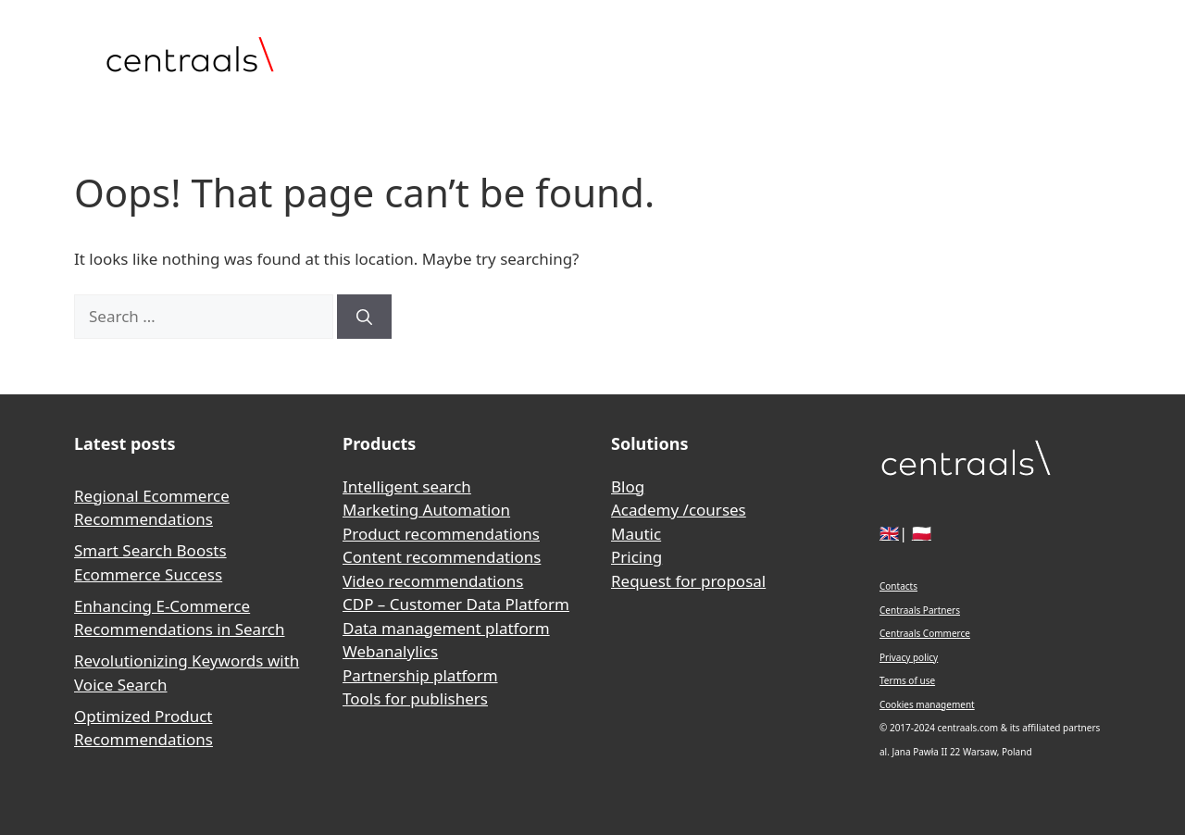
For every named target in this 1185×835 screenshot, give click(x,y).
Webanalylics (390, 651)
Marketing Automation (426, 509)
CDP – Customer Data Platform (456, 604)
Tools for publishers (415, 698)
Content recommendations (442, 556)
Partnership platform (420, 675)
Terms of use (907, 680)
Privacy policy (908, 657)
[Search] (364, 316)
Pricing (636, 556)
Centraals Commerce (924, 633)
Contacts (898, 586)
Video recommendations (433, 581)
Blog (627, 486)
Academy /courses (678, 509)
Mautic (636, 533)
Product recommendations (441, 533)
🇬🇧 (889, 532)
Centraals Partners (919, 610)
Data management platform (446, 628)
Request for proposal (688, 581)
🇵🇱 (921, 532)
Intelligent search (407, 486)
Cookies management (927, 704)
